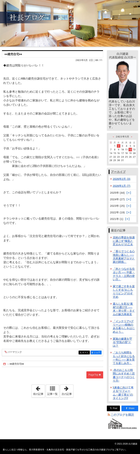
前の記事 (39, 390)
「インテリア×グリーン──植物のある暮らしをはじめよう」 (124, 326)
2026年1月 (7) (121, 185)
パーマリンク (14, 352)
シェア (97, 352)
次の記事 (67, 390)
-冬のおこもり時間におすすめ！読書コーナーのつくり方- (124, 375)
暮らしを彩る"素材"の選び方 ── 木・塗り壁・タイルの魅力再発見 (124, 309)
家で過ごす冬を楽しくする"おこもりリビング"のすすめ (124, 291)
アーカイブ (118, 171)
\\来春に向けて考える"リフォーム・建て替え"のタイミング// (123, 393)
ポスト (86, 352)
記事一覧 (52, 393)
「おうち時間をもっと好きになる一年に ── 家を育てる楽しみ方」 (124, 358)
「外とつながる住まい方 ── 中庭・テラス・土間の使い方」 (124, 274)
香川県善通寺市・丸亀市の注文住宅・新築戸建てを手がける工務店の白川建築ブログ (70, 23)
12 (130, 149)
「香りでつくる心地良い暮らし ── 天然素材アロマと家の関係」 (124, 256)
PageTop (93, 375)
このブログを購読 (122, 414)
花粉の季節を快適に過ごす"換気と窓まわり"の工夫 (124, 241)
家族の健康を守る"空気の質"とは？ (122, 342)
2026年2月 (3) (121, 178)
